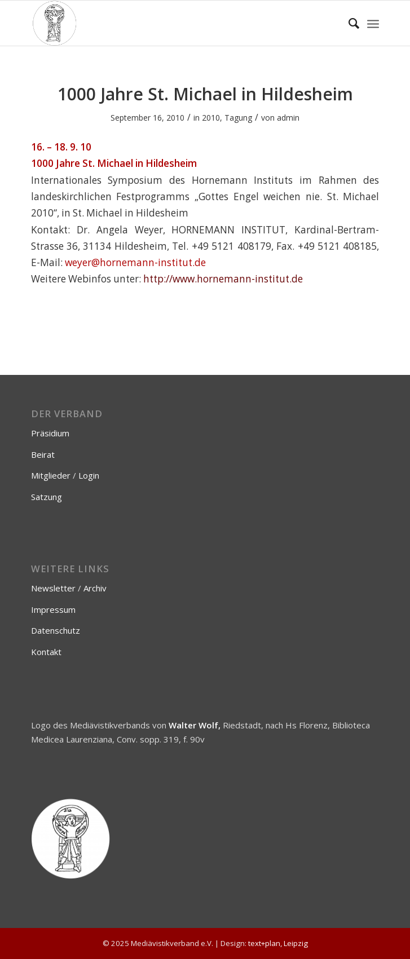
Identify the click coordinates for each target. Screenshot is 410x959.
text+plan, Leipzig (278, 943)
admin (288, 117)
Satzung (46, 496)
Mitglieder (50, 475)
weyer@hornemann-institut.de (135, 262)
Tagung (238, 117)
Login (88, 475)
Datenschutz (55, 630)
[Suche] (348, 23)
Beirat (43, 454)
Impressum (53, 609)
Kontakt (46, 651)
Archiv (95, 588)
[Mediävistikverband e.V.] (170, 23)
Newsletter (53, 588)
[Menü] (373, 23)
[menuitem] (348, 23)
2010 (211, 117)
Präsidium (50, 433)
